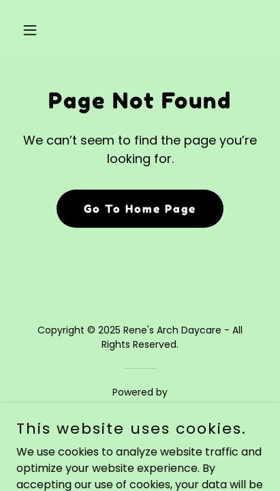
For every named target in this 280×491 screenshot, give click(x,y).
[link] (140, 411)
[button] (34, 30)
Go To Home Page (140, 208)
